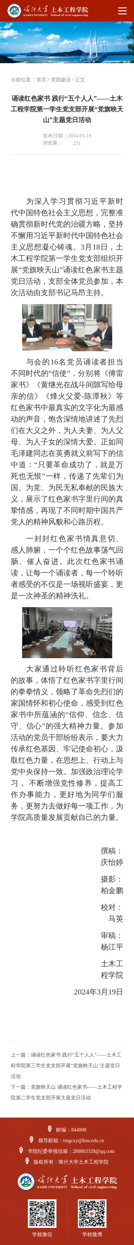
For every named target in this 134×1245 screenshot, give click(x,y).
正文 (80, 79)
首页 (41, 79)
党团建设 (61, 79)
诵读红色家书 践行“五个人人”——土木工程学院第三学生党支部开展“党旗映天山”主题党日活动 (66, 1065)
